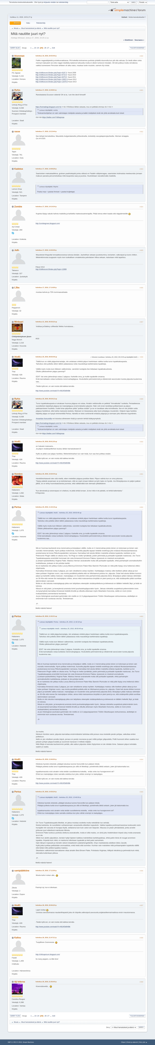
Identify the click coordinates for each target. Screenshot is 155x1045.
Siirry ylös (15, 1016)
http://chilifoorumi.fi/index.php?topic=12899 (51, 269)
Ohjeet (123, 1042)
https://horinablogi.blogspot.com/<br (48, 107)
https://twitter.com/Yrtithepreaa (53, 117)
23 (35, 48)
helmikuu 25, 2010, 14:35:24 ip (46, 791)
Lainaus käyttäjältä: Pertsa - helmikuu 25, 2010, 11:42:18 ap (61, 622)
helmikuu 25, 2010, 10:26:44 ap (46, 474)
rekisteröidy (63, 2)
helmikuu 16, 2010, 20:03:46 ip (46, 56)
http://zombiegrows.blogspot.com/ (48, 223)
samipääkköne (21, 870)
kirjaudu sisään (50, 2)
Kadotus (18, 169)
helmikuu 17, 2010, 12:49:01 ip (46, 90)
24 (38, 48)
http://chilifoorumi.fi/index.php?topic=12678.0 (52, 82)
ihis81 (17, 357)
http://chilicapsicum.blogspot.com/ (48, 954)
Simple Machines (28, 1042)
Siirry (108, 1027)
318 (53, 48)
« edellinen (128, 40)
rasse (17, 131)
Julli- (16, 250)
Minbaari (18, 322)
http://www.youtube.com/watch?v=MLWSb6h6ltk (53, 391)
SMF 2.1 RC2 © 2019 (15, 1042)
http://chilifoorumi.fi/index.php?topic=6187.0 (51, 73)
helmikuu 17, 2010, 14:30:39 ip (46, 250)
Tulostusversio (137, 48)
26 (45, 48)
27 (48, 48)
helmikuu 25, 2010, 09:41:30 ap (46, 441)
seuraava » (139, 40)
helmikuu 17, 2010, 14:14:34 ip (46, 206)
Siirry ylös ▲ (143, 1042)
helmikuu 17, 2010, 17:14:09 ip (46, 287)
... (33, 48)
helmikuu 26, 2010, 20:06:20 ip (46, 905)
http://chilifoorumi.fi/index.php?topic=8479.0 (51, 77)
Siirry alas (15, 48)
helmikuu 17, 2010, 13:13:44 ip (46, 131)
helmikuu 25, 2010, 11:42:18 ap (46, 507)
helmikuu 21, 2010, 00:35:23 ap (46, 322)
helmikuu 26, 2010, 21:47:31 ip (46, 937)
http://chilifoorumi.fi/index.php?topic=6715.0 (51, 75)
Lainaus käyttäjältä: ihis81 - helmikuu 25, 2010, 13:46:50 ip (60, 797)
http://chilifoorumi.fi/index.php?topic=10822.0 (52, 79)
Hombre (18, 474)
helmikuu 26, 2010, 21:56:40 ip (46, 981)
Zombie (18, 206)
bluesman (19, 56)
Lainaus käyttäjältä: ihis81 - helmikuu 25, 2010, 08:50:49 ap (60, 512)
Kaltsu (17, 937)
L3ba (16, 287)
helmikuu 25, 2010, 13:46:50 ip (46, 759)
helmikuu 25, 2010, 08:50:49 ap (46, 357)
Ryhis (17, 90)
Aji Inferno (19, 982)
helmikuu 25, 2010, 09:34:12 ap (46, 399)
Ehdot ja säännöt (132, 1042)
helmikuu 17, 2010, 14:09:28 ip (46, 169)
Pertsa (17, 507)
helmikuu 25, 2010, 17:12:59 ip (46, 870)
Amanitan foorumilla (44, 419)
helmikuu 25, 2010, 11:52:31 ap (46, 616)
